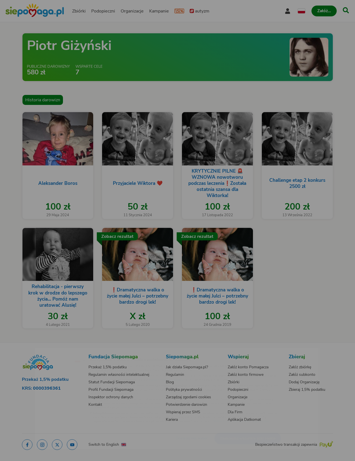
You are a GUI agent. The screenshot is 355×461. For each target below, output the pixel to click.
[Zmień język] (55, 351)
